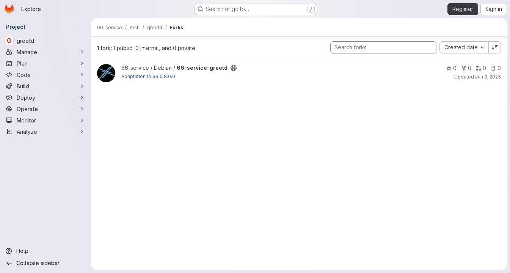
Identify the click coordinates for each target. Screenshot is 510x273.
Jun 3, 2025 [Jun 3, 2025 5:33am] (488, 77)
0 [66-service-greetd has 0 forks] (466, 68)
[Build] (45, 86)
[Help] (45, 251)
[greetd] (45, 40)
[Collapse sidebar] (45, 263)
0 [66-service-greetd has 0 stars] (451, 68)
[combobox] (463, 47)
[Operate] (45, 109)
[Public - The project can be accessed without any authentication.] (234, 68)
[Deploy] (45, 97)
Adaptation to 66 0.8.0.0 (148, 76)
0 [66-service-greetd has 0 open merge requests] (481, 68)
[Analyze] (45, 131)
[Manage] (45, 52)
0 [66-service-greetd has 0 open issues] (496, 68)
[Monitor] (45, 120)
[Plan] (45, 63)
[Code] (45, 74)
